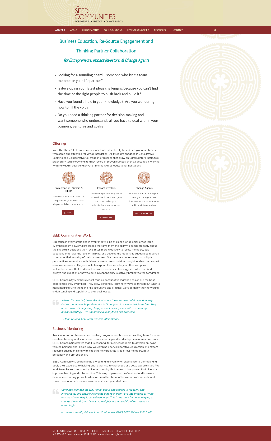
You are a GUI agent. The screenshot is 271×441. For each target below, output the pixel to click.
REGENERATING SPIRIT (138, 30)
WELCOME (60, 30)
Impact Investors (106, 188)
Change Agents (144, 188)
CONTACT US (70, 431)
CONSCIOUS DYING (113, 30)
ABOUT (73, 30)
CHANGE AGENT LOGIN (128, 431)
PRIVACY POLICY (88, 431)
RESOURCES (160, 30)
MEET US (57, 431)
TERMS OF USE (106, 431)
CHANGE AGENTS (90, 30)
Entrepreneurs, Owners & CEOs (69, 189)
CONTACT (178, 30)
